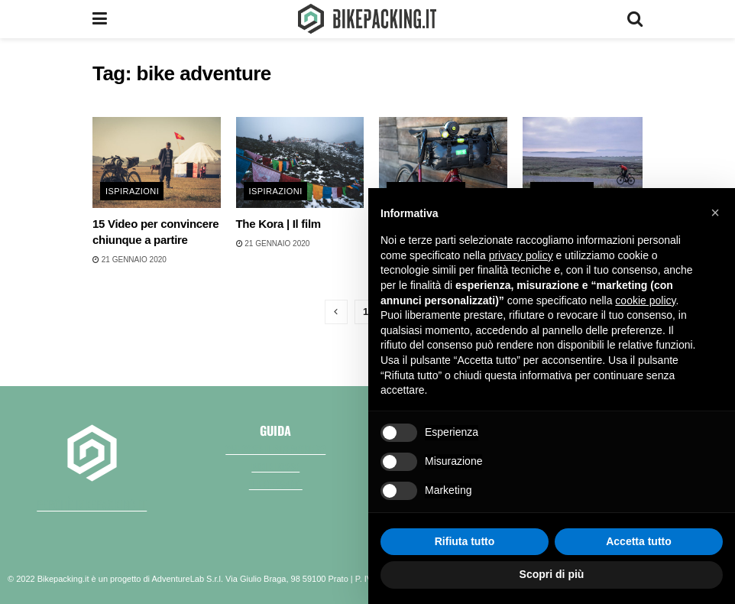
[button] (715, 212)
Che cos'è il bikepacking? (275, 448)
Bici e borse (275, 466)
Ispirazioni (132, 191)
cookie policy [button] (645, 300)
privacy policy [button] (521, 255)
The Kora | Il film (278, 223)
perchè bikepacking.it (92, 504)
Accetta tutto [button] (639, 541)
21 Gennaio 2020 (129, 259)
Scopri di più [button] (552, 574)
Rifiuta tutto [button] (465, 541)
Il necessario (276, 484)
